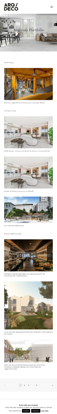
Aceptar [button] (26, 411)
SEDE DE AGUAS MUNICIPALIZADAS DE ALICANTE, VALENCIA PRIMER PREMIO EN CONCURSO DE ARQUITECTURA (24, 367)
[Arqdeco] (11, 7)
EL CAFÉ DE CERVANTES (14, 226)
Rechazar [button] (36, 411)
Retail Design (8, 63)
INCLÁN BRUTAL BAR (12, 234)
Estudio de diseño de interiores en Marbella (19, 191)
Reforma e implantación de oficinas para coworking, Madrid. (24, 103)
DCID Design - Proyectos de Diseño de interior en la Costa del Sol (27, 151)
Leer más (44, 411)
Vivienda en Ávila (10, 111)
